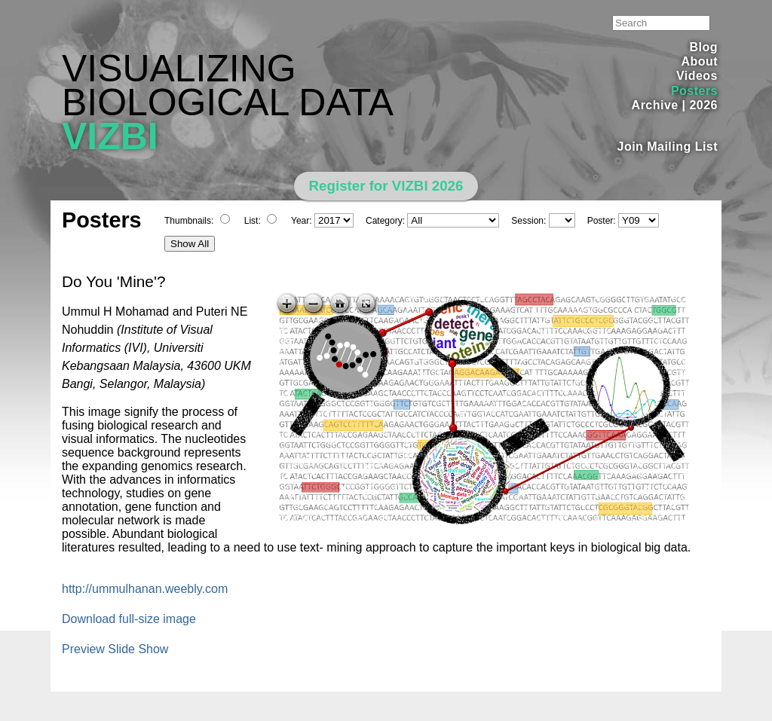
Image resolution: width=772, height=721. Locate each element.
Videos (697, 75)
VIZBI (110, 136)
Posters (694, 90)
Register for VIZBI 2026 (386, 186)
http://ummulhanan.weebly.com (145, 588)
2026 (703, 105)
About (699, 61)
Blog (704, 47)
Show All (189, 243)
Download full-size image (129, 619)
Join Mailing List (667, 146)
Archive (655, 105)
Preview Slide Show (115, 649)
